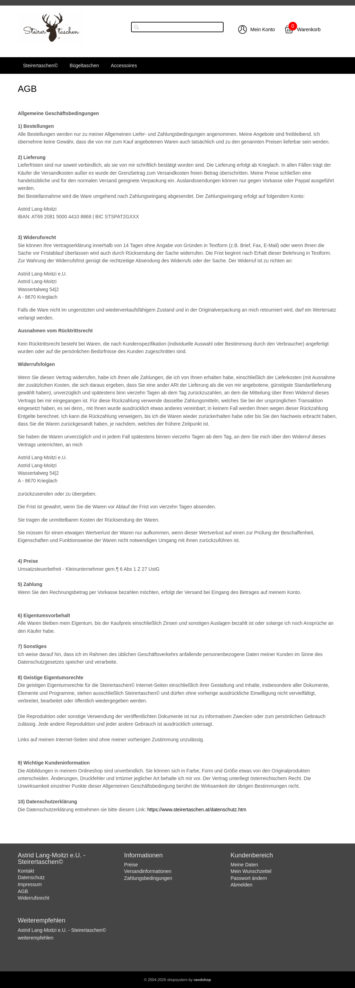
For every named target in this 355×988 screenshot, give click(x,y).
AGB (23, 891)
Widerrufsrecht (33, 898)
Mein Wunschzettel (251, 871)
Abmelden (241, 885)
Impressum (30, 884)
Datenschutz (31, 877)
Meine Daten (244, 864)
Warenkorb (309, 29)
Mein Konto (262, 29)
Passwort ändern (249, 878)
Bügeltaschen (84, 65)
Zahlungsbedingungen (148, 878)
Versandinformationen (147, 871)
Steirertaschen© (40, 65)
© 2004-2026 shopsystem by (177, 980)
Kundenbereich (252, 855)
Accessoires (124, 65)
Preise (131, 864)
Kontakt (26, 871)
